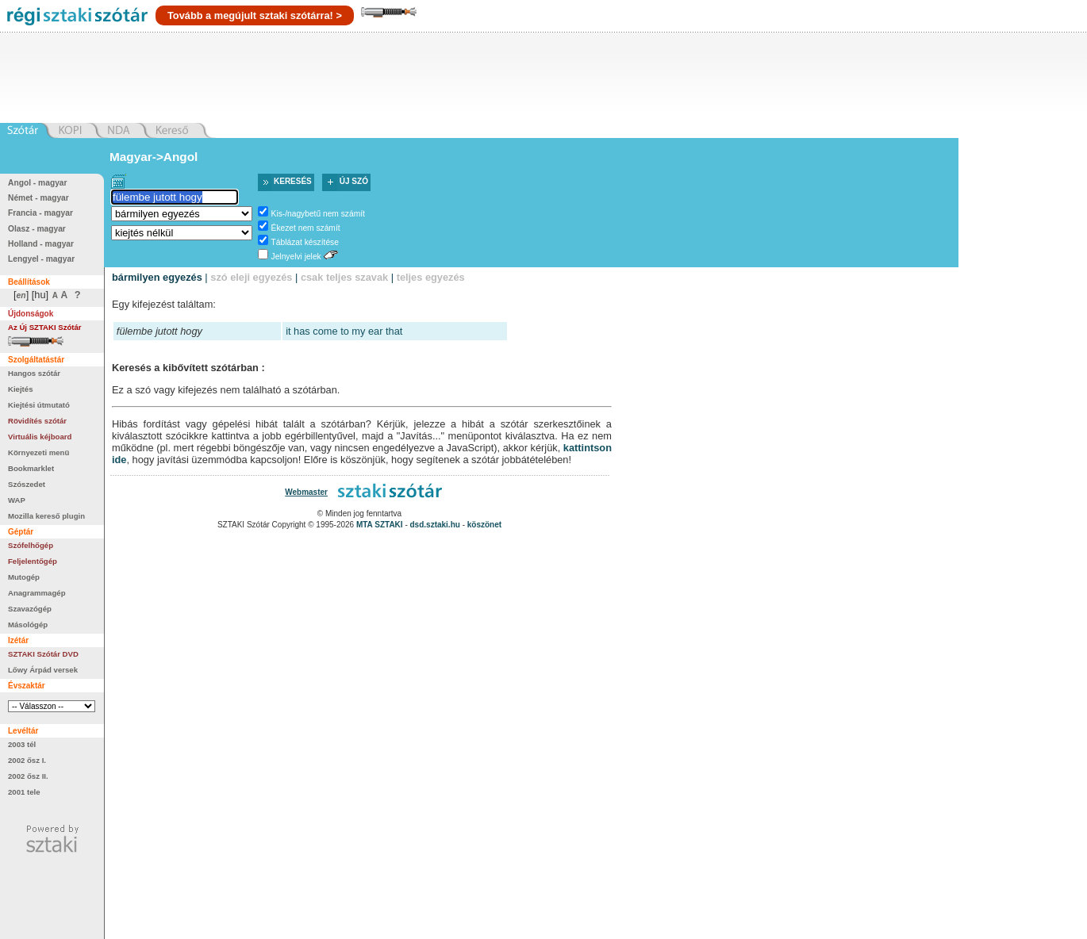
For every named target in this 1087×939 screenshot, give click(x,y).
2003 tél (22, 744)
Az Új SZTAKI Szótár (45, 327)
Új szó (354, 181)
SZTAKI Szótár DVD (43, 654)
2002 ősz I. (27, 760)
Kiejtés (20, 389)
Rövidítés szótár (37, 420)
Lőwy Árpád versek (43, 669)
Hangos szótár (34, 373)
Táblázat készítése (305, 242)
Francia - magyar (40, 213)
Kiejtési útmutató (39, 405)
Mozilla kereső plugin (46, 516)
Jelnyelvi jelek (296, 256)
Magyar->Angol (153, 156)
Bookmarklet (31, 468)
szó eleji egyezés (251, 277)
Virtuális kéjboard (39, 436)
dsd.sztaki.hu (435, 524)
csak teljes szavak (344, 277)
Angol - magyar (37, 182)
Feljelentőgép (32, 561)
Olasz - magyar (37, 228)
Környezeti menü (38, 452)
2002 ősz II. (28, 776)
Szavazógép (30, 608)
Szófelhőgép (30, 545)
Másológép (28, 624)
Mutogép (24, 577)
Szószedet (26, 484)
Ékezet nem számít (305, 228)
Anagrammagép (37, 592)
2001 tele (24, 792)
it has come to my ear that (344, 331)
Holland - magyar (41, 244)
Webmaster (306, 492)
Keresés (293, 181)
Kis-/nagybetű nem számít (318, 213)
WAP (16, 500)
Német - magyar (38, 198)
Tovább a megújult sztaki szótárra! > (254, 15)
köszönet (484, 524)
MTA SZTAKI (379, 524)
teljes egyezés (431, 277)
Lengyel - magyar (41, 259)
